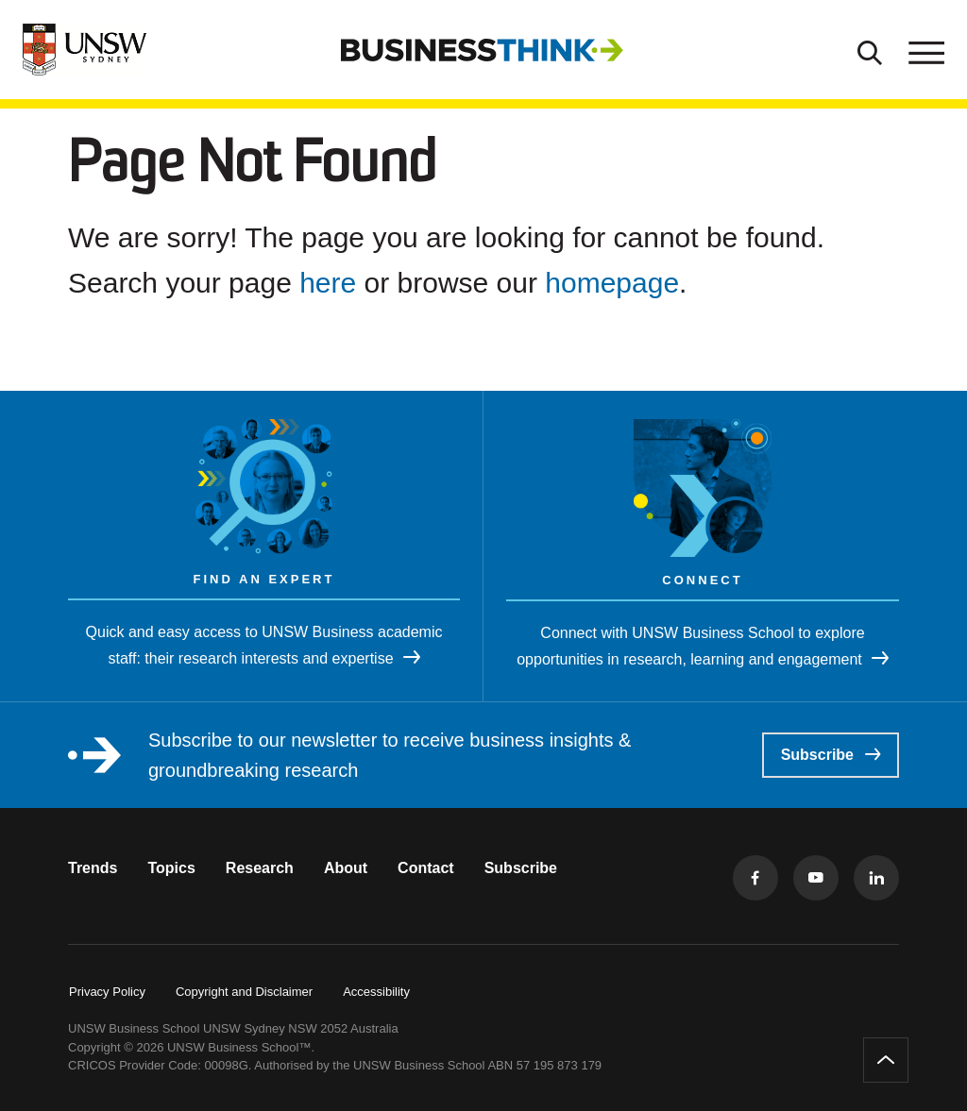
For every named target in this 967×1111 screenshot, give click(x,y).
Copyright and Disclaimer (244, 992)
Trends (92, 868)
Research (260, 868)
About (345, 868)
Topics (171, 868)
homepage (612, 282)
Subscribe (830, 755)
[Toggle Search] (870, 50)
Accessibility (376, 992)
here (327, 282)
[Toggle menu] (925, 50)
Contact (426, 868)
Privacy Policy (107, 992)
